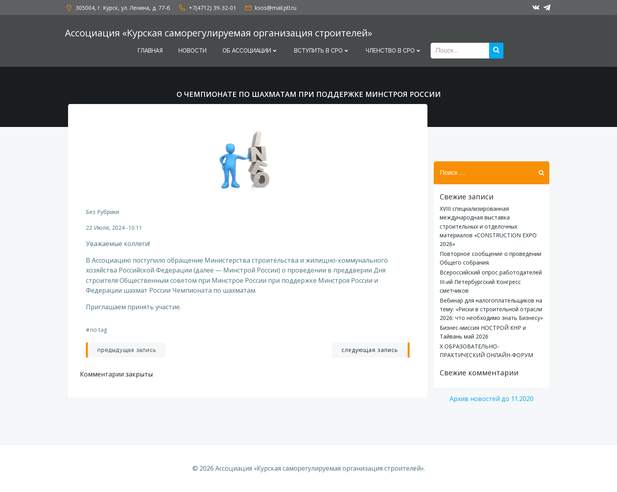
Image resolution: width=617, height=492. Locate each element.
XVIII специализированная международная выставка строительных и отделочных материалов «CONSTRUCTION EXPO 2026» (488, 226)
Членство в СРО (394, 50)
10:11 (135, 227)
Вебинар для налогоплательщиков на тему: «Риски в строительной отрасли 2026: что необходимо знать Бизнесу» (491, 309)
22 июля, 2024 (105, 227)
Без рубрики (102, 212)
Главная (150, 50)
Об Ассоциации (250, 50)
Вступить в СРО (322, 50)
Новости (192, 50)
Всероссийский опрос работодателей (491, 272)
